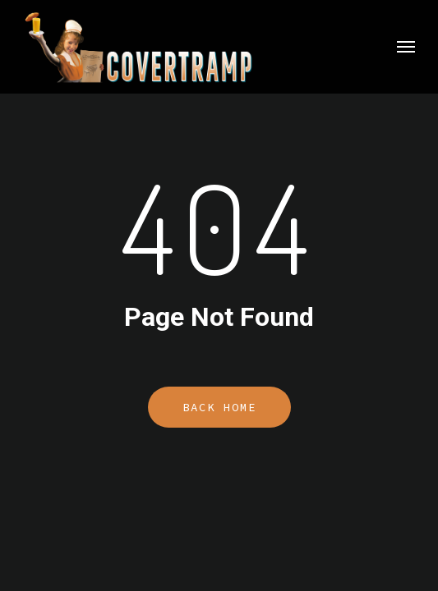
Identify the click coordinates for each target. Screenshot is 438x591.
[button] (406, 47)
